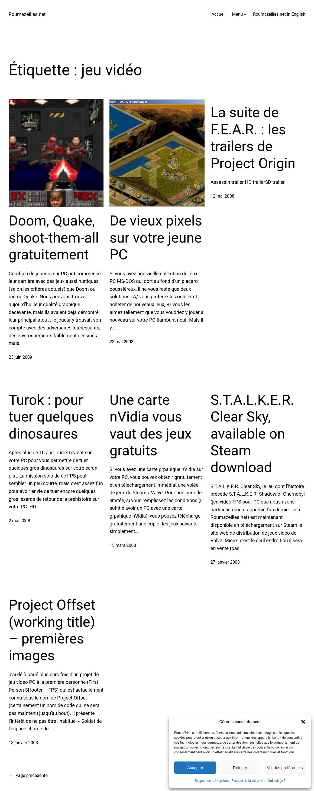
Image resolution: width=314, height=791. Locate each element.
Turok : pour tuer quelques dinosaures (51, 417)
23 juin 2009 (20, 357)
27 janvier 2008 (225, 562)
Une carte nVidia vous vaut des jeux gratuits (150, 425)
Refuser (240, 767)
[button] (303, 721)
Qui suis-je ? (276, 781)
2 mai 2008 (19, 520)
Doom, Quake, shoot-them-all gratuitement (54, 238)
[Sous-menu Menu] (245, 14)
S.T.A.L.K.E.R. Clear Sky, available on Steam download (252, 434)
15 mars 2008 (122, 545)
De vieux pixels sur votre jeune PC (155, 238)
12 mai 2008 (222, 196)
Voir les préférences (285, 767)
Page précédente (28, 775)
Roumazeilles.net (27, 14)
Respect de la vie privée (212, 781)
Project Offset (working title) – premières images (52, 630)
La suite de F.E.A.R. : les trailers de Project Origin (253, 137)
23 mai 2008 (121, 341)
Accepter (195, 767)
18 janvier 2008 (23, 742)
